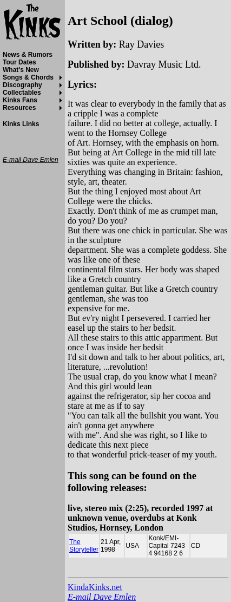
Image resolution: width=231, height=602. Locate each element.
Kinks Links (21, 124)
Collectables (22, 92)
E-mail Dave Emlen (102, 596)
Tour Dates (19, 62)
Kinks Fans (20, 100)
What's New (21, 70)
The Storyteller (83, 545)
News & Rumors (27, 54)
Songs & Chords (28, 77)
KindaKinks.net (95, 587)
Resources (19, 108)
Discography (22, 85)
